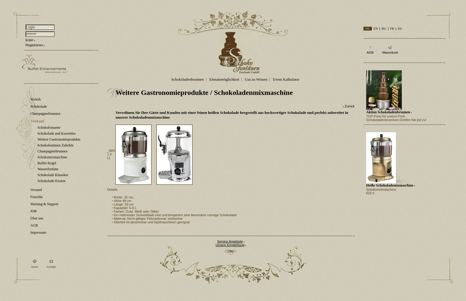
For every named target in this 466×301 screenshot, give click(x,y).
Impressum (38, 232)
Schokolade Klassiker (52, 175)
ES (400, 28)
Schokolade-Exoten (51, 181)
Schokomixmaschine (52, 157)
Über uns (36, 218)
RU (384, 28)
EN (376, 28)
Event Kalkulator (286, 79)
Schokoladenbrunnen (187, 79)
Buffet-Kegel (46, 163)
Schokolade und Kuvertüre (56, 133)
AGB (34, 225)
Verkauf (37, 121)
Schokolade (38, 106)
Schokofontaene (48, 127)
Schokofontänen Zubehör (55, 145)
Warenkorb (390, 52)
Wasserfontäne (47, 169)
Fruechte (36, 197)
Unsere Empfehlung (229, 245)
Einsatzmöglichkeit (224, 79)
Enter (29, 40)
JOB (33, 211)
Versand (36, 190)
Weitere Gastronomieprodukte (59, 139)
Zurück (349, 106)
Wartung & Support (44, 204)
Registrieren (34, 45)
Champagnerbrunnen (45, 114)
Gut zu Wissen (256, 79)
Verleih (35, 99)
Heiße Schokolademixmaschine (389, 185)
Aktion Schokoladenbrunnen (388, 112)
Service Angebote (230, 241)
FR (392, 28)
